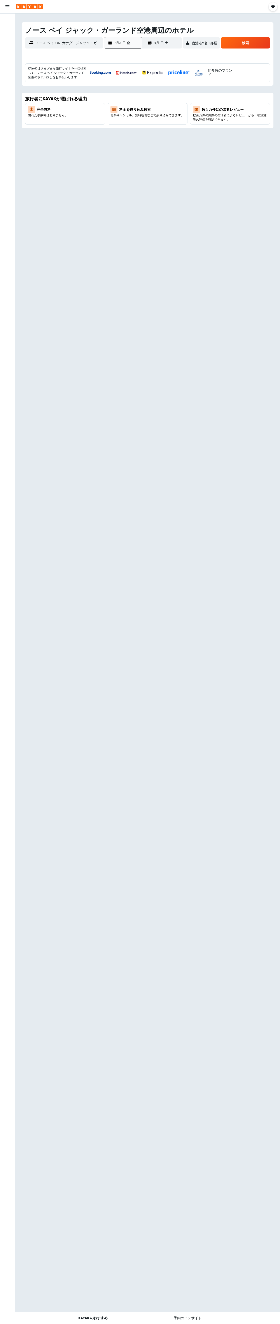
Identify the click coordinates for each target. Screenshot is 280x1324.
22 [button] (145, 115)
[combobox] (68, 43)
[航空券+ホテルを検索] (7, 47)
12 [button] (114, 104)
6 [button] (124, 94)
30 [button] (156, 125)
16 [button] (156, 104)
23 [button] (156, 115)
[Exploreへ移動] (7, 60)
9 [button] (156, 94)
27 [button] (124, 125)
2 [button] (156, 83)
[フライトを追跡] (7, 69)
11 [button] (176, 94)
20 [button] (124, 115)
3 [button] (166, 83)
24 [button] (166, 115)
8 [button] (145, 94)
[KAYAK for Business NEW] (7, 78)
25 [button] (177, 115)
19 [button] (114, 115)
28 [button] (135, 125)
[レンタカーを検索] (7, 38)
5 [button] (114, 94)
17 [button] (166, 104)
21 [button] (134, 115)
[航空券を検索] (7, 20)
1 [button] (145, 83)
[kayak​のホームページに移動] (29, 6)
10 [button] (166, 94)
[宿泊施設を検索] (7, 29)
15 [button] (145, 104)
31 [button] (166, 125)
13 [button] (124, 104)
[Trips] (7, 91)
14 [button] (134, 104)
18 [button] (176, 104)
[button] (7, 7)
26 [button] (114, 125)
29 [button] (145, 125)
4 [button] (177, 83)
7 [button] (135, 94)
